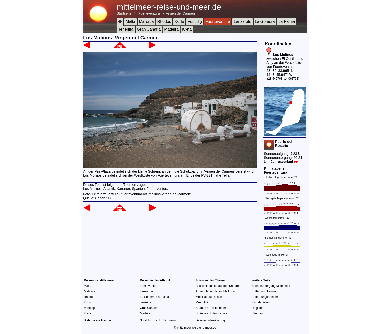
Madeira (171, 29)
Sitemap (257, 313)
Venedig (195, 21)
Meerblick (202, 302)
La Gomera (265, 21)
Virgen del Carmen (180, 13)
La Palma (286, 21)
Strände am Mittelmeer (211, 308)
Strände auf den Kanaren (212, 313)
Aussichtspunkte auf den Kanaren (218, 286)
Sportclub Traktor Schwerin (158, 320)
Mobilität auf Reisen (209, 297)
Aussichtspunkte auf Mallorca (215, 291)
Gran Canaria (149, 29)
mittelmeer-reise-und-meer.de (169, 6)
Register (257, 308)
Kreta (187, 29)
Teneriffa (125, 29)
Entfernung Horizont (265, 291)
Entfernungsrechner (265, 297)
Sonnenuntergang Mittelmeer (271, 286)
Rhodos (164, 21)
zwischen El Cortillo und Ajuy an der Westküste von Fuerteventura (284, 61)
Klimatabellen (261, 302)
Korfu (179, 21)
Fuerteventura (149, 13)
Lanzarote (242, 21)
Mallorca (146, 21)
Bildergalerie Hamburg (98, 320)
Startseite (124, 13)
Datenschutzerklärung (210, 320)
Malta (130, 21)
